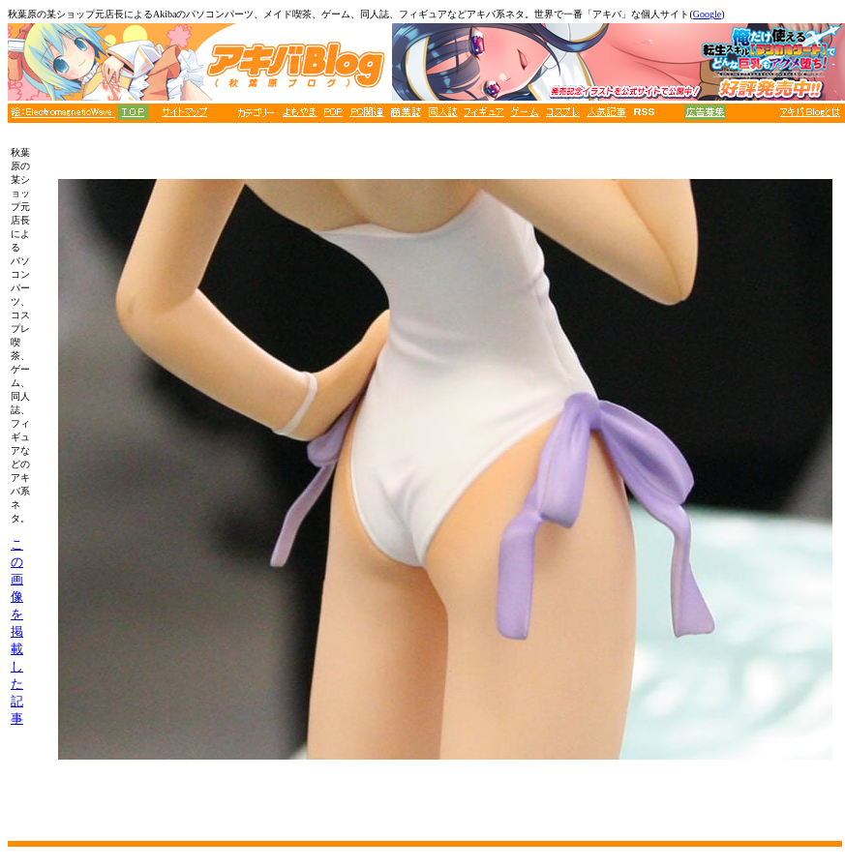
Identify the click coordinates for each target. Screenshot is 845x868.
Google (707, 14)
